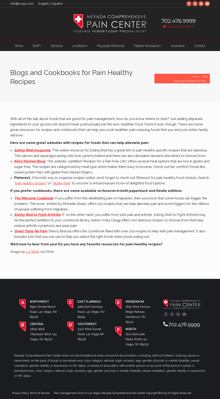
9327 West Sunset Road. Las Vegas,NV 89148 (91, 334)
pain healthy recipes (30, 183)
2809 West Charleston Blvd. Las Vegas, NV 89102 (43, 334)
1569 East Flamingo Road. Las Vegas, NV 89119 (91, 312)
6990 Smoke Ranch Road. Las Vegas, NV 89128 (43, 312)
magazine (32, 150)
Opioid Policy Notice (178, 26)
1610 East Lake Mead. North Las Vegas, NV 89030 (137, 339)
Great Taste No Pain (30, 231)
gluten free (61, 183)
